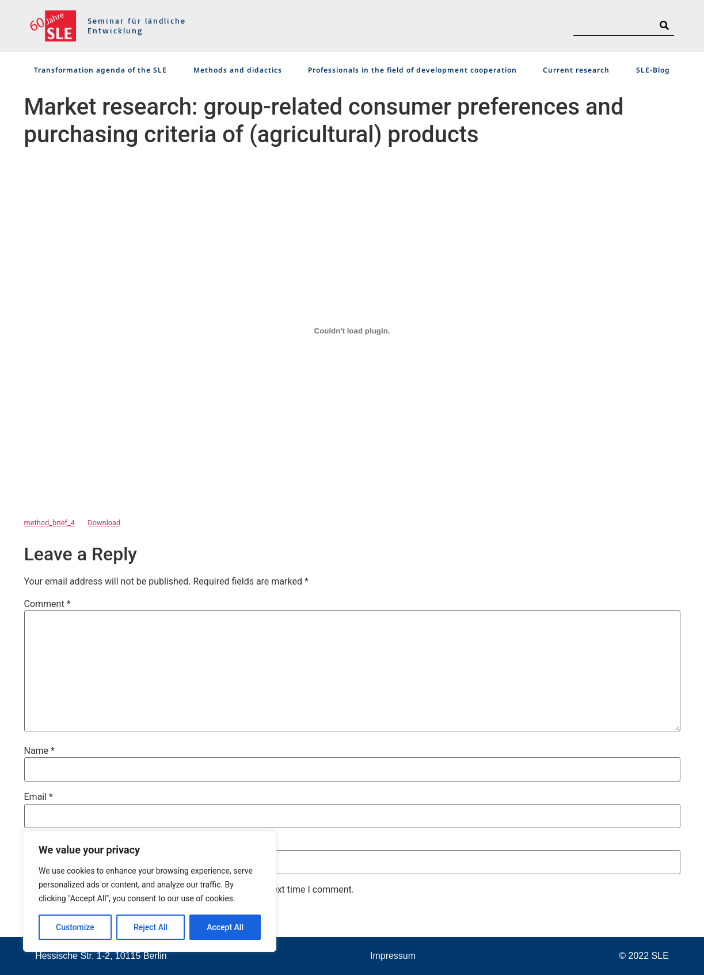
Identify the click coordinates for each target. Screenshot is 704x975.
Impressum (393, 956)
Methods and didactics (237, 70)
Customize (75, 927)
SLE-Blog (653, 70)
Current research (576, 70)
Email (38, 797)
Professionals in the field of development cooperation (412, 70)
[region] (149, 891)
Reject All (151, 927)
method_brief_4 (49, 522)
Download (103, 522)
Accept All (225, 927)
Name (39, 751)
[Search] (664, 25)
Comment (47, 604)
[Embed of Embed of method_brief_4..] (352, 330)
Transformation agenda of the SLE (100, 70)
